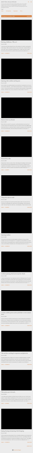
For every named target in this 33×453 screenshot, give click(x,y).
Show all (29, 16)
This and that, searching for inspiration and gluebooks (14, 353)
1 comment (7, 169)
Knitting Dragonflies (8, 2)
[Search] (28, 2)
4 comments (7, 92)
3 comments (7, 131)
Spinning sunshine (5, 235)
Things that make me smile (7, 197)
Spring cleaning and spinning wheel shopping (12, 431)
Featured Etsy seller (6, 158)
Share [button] (2, 53)
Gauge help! (15, 10)
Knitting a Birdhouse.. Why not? (9, 42)
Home (2, 10)
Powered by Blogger (16, 450)
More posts (29, 446)
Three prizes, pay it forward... (8, 392)
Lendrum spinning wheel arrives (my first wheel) (13, 274)
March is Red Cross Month (8, 120)
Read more (29, 53)
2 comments (7, 246)
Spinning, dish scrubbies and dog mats (10, 81)
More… (21, 10)
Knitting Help (8, 10)
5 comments (7, 53)
